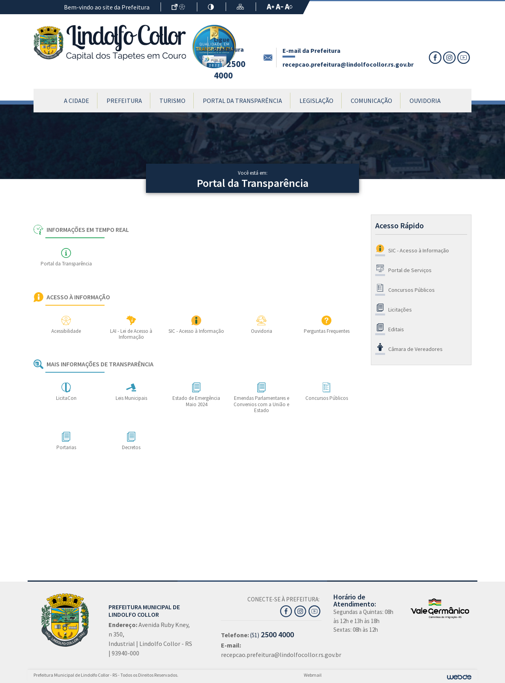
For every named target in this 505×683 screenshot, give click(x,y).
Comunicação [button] (371, 101)
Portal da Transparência (242, 101)
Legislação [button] (316, 101)
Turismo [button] (172, 101)
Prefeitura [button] (124, 101)
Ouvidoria (425, 101)
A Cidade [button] (76, 101)
